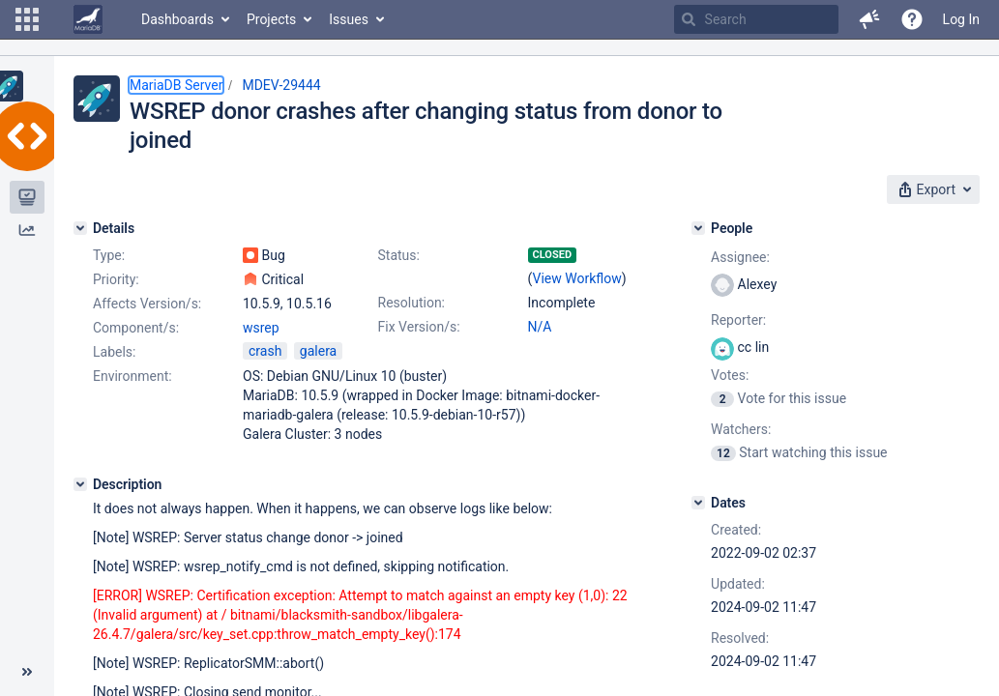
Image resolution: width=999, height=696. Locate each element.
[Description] (80, 484)
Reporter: (738, 320)
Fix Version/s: (419, 326)
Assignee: (740, 257)
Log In (961, 19)
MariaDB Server (176, 85)
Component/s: (136, 327)
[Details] (80, 228)
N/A (540, 326)
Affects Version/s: (147, 303)
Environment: (132, 376)
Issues (348, 19)
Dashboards (177, 19)
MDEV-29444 (281, 85)
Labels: (114, 352)
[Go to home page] (88, 19)
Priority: (116, 279)
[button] (27, 19)
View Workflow (576, 278)
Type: (109, 255)
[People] (698, 228)
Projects (271, 19)
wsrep (261, 327)
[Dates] (698, 502)
